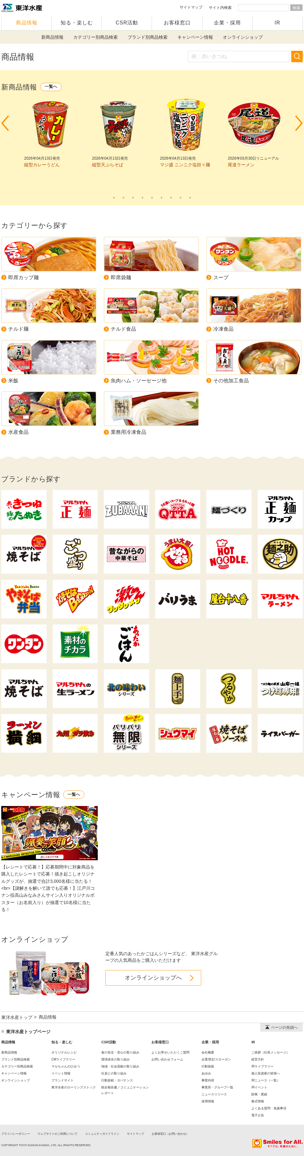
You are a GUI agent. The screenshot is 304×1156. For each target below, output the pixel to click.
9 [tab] (190, 198)
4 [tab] (142, 198)
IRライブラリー (262, 1066)
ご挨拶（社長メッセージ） (270, 1052)
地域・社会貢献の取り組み (120, 1066)
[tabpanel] (50, 133)
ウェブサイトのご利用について (57, 1133)
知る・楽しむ (77, 22)
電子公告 (257, 1115)
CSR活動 (127, 22)
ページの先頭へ (281, 1027)
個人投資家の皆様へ (265, 1073)
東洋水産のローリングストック (73, 1087)
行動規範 (208, 1066)
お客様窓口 (177, 22)
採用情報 (208, 1101)
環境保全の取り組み (115, 1059)
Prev (5, 123)
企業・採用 (227, 22)
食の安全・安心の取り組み (120, 1052)
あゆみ (206, 1073)
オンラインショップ (243, 37)
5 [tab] (152, 198)
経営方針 (257, 1059)
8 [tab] (180, 198)
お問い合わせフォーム (167, 1059)
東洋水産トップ (16, 1017)
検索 (296, 8)
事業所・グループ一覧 (217, 1087)
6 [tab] (161, 198)
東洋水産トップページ (28, 1031)
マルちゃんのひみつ (65, 1066)
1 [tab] (114, 198)
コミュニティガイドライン (102, 1133)
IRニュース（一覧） (265, 1080)
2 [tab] (123, 198)
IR (277, 22)
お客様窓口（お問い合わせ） (170, 1133)
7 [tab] (171, 198)
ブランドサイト (62, 1080)
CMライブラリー (63, 1059)
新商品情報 (52, 37)
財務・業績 (259, 1094)
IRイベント (259, 1087)
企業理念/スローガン (216, 1059)
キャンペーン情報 (195, 37)
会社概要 (208, 1052)
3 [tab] (133, 198)
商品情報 (26, 22)
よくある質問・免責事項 (268, 1108)
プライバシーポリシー (15, 1133)
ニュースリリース (214, 1094)
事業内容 (208, 1080)
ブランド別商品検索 (148, 37)
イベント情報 (60, 1073)
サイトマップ (191, 7)
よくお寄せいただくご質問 (170, 1052)
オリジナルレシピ (64, 1052)
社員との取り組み (114, 1073)
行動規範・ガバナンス (117, 1080)
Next (299, 123)
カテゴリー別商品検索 (95, 37)
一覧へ (51, 86)
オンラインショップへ (153, 978)
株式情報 (257, 1101)
